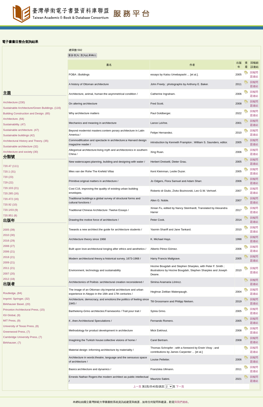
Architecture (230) (14, 102)
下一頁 (180, 386)
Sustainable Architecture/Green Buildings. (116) (32, 107)
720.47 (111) (11, 166)
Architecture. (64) (13, 118)
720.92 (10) (10, 204)
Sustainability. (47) (14, 124)
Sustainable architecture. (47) (21, 129)
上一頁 (137, 386)
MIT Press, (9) (11, 320)
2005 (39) (9, 229)
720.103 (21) (11, 188)
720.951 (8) (10, 215)
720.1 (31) (9, 171)
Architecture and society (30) (20, 151)
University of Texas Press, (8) (21, 326)
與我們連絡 (181, 401)
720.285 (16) (11, 193)
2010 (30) (9, 235)
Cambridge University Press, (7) (22, 337)
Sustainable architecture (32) (20, 146)
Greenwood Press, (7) (16, 331)
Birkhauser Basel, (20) (16, 304)
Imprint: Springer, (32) (16, 298)
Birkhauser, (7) (12, 342)
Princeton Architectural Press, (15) (24, 309)
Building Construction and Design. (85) (26, 113)
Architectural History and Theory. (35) (25, 140)
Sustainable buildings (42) (19, 135)
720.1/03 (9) (10, 209)
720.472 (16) (11, 199)
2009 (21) (9, 262)
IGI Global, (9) (11, 315)
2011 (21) (9, 268)
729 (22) (8, 182)
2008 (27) (9, 245)
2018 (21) (9, 257)
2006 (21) (9, 251)
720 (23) (8, 176)
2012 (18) (9, 278)
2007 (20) (9, 273)
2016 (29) (9, 240)
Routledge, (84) (12, 293)
